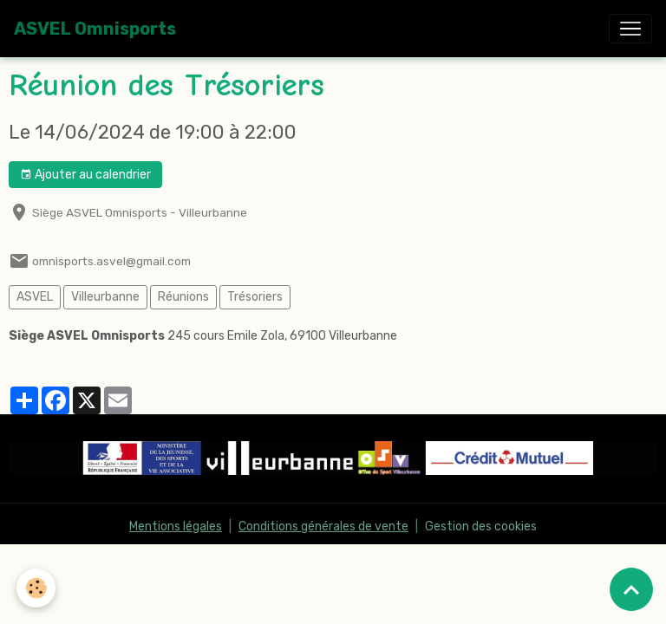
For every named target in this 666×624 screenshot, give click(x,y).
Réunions (183, 296)
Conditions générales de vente (323, 526)
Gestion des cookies (481, 526)
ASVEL (34, 296)
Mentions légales (175, 526)
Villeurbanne (105, 296)
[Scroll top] (631, 589)
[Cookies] (36, 588)
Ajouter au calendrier (85, 175)
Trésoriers (255, 296)
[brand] (95, 29)
